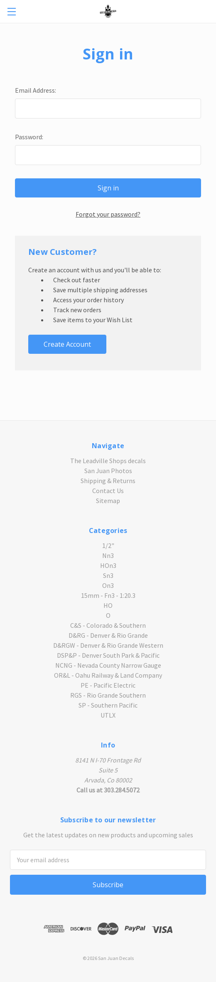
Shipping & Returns (108, 480)
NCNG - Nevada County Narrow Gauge (108, 665)
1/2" (108, 545)
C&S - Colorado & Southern (108, 625)
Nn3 (108, 555)
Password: (29, 137)
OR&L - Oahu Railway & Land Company (108, 675)
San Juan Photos (108, 470)
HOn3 (108, 565)
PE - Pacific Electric (108, 685)
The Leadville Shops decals (108, 460)
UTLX (108, 715)
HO (108, 605)
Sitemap (108, 500)
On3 (108, 585)
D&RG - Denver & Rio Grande (108, 635)
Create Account (67, 344)
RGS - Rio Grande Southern (108, 695)
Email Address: (35, 90)
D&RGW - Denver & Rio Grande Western (108, 645)
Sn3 (108, 575)
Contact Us (108, 490)
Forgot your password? (108, 214)
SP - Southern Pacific (108, 705)
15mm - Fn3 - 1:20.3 (108, 595)
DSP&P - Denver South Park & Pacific (108, 655)
